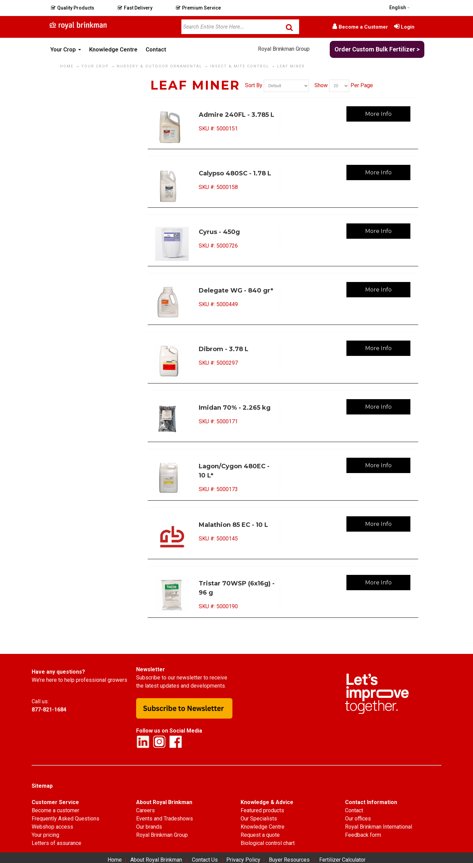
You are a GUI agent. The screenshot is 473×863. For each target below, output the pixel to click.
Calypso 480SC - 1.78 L (235, 173)
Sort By (253, 85)
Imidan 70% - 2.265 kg (235, 407)
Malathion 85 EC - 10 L (233, 525)
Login (407, 27)
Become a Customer (363, 27)
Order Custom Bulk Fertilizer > (377, 49)
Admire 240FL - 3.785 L (236, 115)
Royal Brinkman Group (284, 49)
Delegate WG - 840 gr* (236, 290)
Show (321, 85)
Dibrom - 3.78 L (223, 349)
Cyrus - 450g (219, 232)
